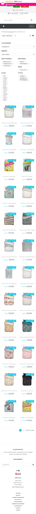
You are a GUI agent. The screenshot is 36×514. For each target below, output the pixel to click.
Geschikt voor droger (23, 78)
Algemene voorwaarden (18, 497)
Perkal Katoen (24, 63)
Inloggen (18, 493)
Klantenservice (18, 505)
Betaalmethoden (18, 501)
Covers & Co (24, 70)
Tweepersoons (8, 63)
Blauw (6, 88)
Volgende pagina (29, 430)
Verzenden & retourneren (18, 503)
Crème (5, 78)
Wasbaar (23, 76)
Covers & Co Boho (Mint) (9, 203)
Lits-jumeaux (7, 65)
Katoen (23, 61)
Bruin (5, 82)
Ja (16, 6)
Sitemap (18, 510)
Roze (5, 96)
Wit (5, 76)
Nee (25, 6)
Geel (5, 92)
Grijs (5, 86)
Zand (5, 80)
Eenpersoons (8, 61)
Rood (5, 98)
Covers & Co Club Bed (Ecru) (27, 257)
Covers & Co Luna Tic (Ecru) (9, 391)
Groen (5, 90)
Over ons (18, 495)
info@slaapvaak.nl (19, 487)
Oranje (6, 94)
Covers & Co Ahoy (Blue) (9, 150)
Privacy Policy (18, 499)
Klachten (18, 508)
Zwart (5, 84)
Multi (5, 100)
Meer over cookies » (18, 10)
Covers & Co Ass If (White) (27, 150)
